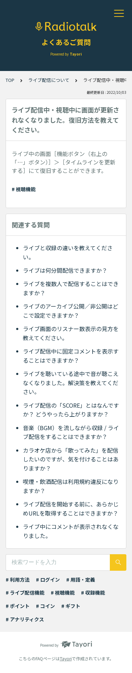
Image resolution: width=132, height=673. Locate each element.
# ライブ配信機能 (25, 592)
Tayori (66, 658)
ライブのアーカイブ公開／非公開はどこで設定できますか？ (70, 310)
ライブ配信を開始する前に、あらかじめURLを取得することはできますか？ (71, 508)
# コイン (45, 605)
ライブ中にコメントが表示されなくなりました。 (71, 531)
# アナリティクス (25, 619)
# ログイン (48, 579)
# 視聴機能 (24, 189)
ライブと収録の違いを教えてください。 (68, 252)
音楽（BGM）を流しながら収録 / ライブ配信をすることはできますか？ (71, 432)
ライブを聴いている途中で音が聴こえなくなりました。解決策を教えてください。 (71, 382)
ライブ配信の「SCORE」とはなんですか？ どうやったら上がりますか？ (71, 410)
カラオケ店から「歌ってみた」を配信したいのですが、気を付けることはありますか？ (71, 459)
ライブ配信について (48, 80)
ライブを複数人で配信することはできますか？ (71, 288)
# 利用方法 (18, 579)
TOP (10, 80)
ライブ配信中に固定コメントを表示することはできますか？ (71, 355)
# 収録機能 (93, 592)
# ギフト (70, 605)
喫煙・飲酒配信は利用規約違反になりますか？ (71, 486)
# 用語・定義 (80, 579)
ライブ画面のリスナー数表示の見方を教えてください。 (71, 333)
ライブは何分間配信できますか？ (65, 270)
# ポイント (18, 605)
